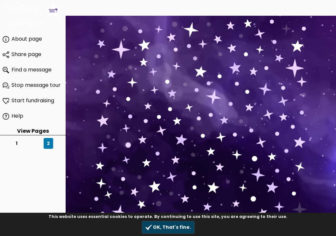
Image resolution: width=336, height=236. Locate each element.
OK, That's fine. (168, 227)
